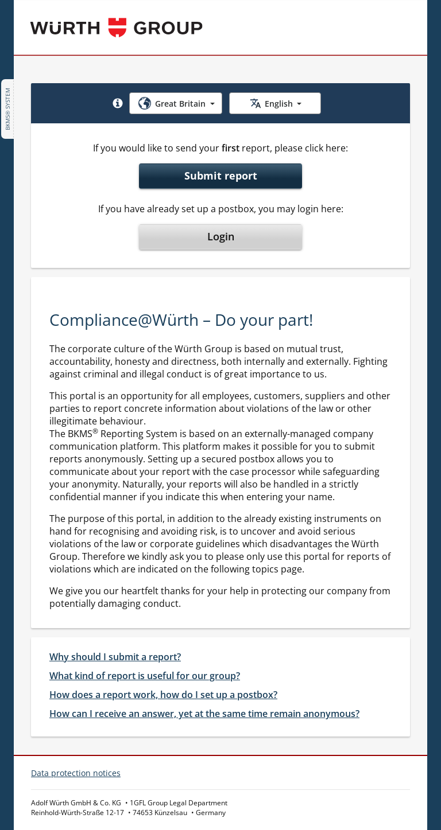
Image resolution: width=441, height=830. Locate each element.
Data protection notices (76, 772)
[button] (117, 103)
